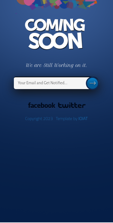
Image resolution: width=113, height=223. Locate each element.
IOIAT (83, 118)
